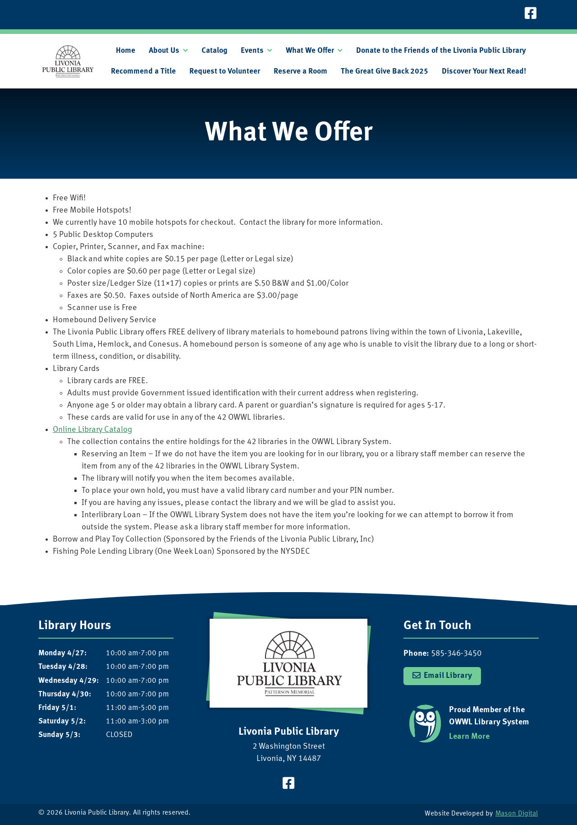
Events (252, 51)
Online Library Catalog (92, 430)
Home (125, 51)
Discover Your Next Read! (484, 71)
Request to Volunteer (224, 71)
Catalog (214, 51)
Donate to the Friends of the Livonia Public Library (441, 51)
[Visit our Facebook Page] (530, 14)
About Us (164, 51)
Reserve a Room (300, 71)
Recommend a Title (143, 71)
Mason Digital (516, 814)
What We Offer (310, 51)
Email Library (448, 676)
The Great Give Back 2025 (384, 71)
